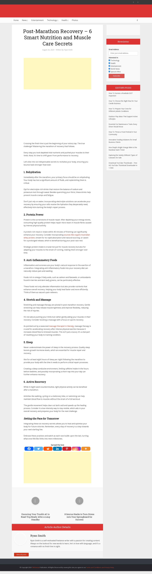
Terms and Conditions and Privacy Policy (100, 567)
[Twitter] (38, 449)
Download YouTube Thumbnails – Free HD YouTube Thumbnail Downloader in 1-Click (123, 165)
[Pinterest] (66, 449)
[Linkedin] (57, 449)
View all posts (21, 554)
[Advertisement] (57, 73)
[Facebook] (29, 449)
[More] (85, 449)
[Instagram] (76, 449)
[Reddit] (47, 449)
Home (16, 20)
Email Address (114, 49)
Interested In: (113, 58)
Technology (52, 20)
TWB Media (35, 567)
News (24, 20)
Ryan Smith (68, 50)
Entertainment (37, 20)
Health (64, 20)
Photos (75, 20)
